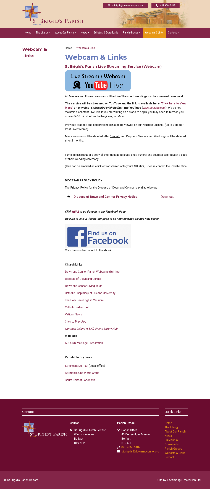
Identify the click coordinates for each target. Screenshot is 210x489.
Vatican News (73, 314)
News (168, 435)
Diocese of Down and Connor (83, 278)
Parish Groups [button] (130, 32)
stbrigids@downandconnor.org (140, 451)
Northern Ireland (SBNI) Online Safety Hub (91, 328)
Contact (169, 457)
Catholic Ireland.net (77, 307)
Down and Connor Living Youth (83, 286)
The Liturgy (171, 427)
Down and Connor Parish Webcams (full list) (92, 271)
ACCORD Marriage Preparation (84, 343)
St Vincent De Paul (76, 365)
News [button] (84, 32)
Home (28, 32)
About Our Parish (175, 431)
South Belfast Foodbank (80, 380)
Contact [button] (172, 32)
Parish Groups (173, 448)
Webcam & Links (154, 32)
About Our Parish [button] (64, 32)
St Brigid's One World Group (82, 373)
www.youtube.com (154, 107)
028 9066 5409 (130, 447)
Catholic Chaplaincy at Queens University (90, 293)
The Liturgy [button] (42, 32)
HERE (75, 211)
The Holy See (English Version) (84, 300)
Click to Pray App (75, 321)
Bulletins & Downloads (106, 32)
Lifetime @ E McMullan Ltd (184, 480)
